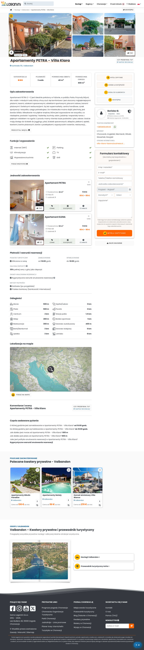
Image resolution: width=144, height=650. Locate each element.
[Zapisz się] (131, 626)
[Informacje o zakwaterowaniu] (37, 501)
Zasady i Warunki (17, 632)
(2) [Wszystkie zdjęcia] (39, 242)
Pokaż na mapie (20, 395)
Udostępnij (128, 10)
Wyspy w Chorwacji (82, 627)
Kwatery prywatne (82, 619)
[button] (51, 369)
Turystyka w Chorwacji (52, 630)
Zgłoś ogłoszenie (114, 243)
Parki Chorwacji (49, 618)
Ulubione (131, 4)
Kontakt (109, 607)
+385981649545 (104, 127)
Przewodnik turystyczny (84, 611)
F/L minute (83, 207)
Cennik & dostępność (114, 85)
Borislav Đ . (19, 51)
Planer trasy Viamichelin (52, 626)
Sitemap (30, 632)
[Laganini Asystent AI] (138, 645)
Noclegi (78, 4)
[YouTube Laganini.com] (26, 608)
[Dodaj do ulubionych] (114, 92)
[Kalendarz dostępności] (37, 505)
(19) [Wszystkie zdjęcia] (130, 53)
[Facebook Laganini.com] (12, 608)
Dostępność (67, 207)
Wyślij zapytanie (114, 77)
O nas (108, 611)
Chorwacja (101, 4)
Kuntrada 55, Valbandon (21, 65)
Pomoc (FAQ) (111, 615)
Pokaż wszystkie (19, 164)
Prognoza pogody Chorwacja (55, 607)
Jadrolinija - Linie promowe (54, 622)
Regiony (89, 4)
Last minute (117, 4)
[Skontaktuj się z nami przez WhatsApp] (114, 127)
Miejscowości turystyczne (85, 607)
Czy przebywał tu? (125, 61)
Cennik (52, 207)
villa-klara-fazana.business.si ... (111, 143)
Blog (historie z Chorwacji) (85, 615)
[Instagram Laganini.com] (19, 608)
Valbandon (26, 10)
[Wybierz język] (140, 4)
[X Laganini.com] (33, 608)
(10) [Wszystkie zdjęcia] (39, 208)
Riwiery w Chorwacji (82, 623)
